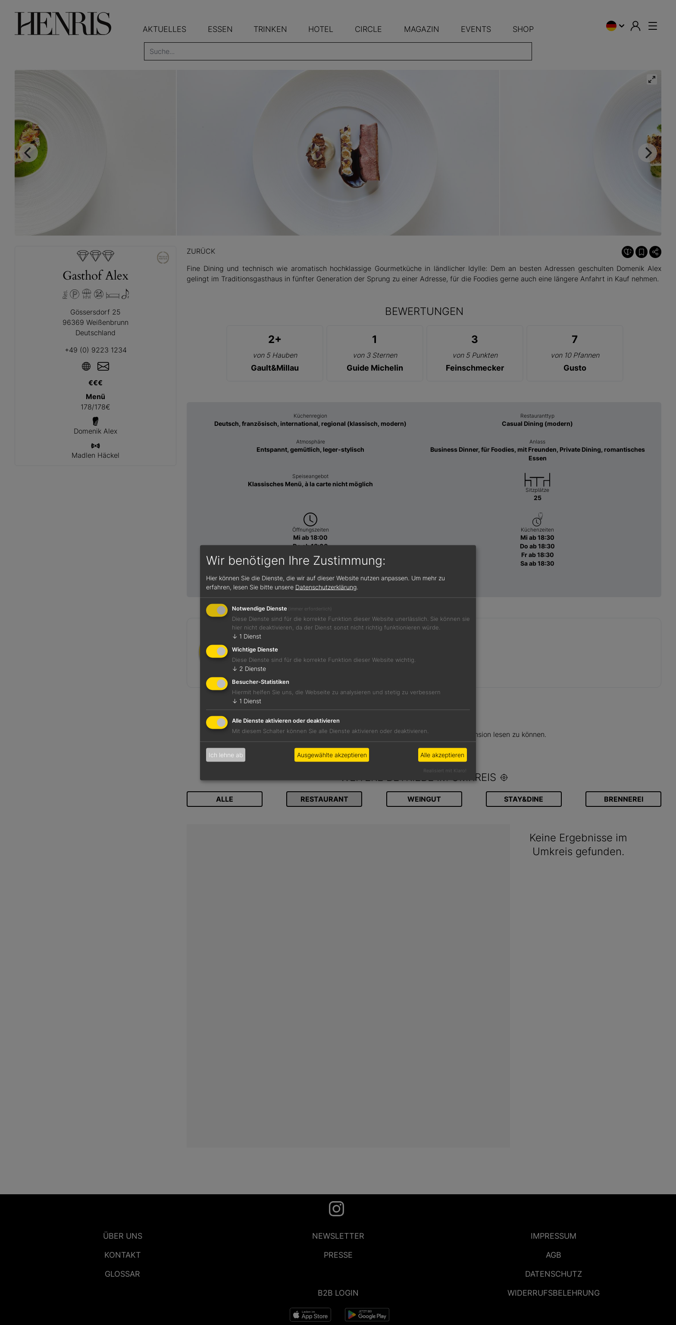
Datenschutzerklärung (326, 587)
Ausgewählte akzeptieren (332, 754)
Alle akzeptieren (442, 754)
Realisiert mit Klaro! (444, 770)
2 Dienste (249, 668)
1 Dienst (246, 636)
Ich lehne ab (226, 754)
